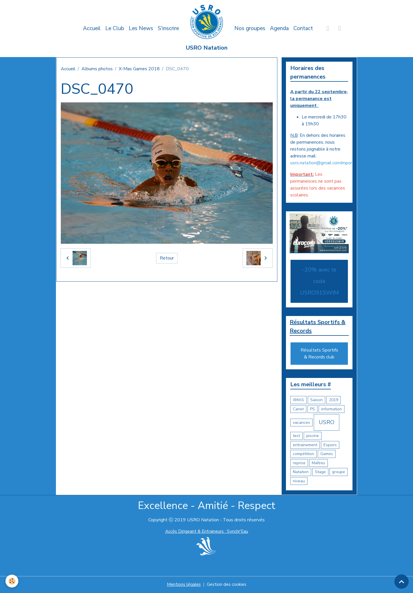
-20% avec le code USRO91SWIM (319, 281)
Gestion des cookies (227, 585)
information (331, 409)
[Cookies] (12, 581)
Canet (298, 409)
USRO (326, 423)
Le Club (114, 28)
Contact (303, 28)
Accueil (92, 28)
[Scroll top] (401, 581)
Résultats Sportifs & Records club (319, 354)
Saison (316, 400)
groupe (338, 472)
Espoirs (330, 445)
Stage (320, 472)
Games (326, 454)
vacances (301, 423)
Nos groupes (249, 28)
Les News (141, 28)
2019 (333, 400)
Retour (167, 258)
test (296, 436)
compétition (303, 454)
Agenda (279, 28)
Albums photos (97, 69)
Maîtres (318, 463)
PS (312, 409)
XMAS (298, 400)
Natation (301, 472)
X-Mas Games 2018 (139, 69)
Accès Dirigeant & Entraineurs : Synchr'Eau (206, 532)
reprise (299, 463)
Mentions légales (183, 585)
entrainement (305, 445)
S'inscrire (168, 28)
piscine (312, 436)
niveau (299, 481)
